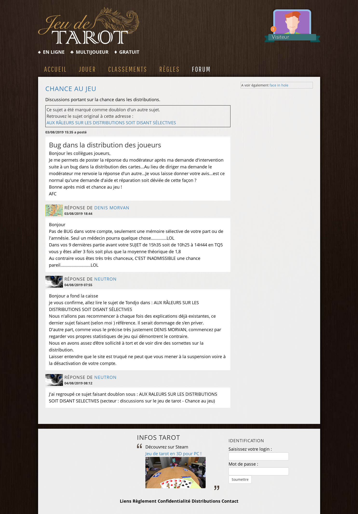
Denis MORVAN (111, 208)
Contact (230, 501)
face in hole (279, 85)
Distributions (206, 501)
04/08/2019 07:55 (78, 285)
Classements (127, 69)
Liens (125, 501)
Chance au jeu (70, 88)
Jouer (87, 69)
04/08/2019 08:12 (78, 383)
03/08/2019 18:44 (78, 213)
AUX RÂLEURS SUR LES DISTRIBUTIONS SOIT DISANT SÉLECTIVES (111, 122)
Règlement (144, 501)
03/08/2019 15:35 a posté (66, 132)
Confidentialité (174, 501)
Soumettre (240, 479)
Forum (201, 69)
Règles (169, 69)
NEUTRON (105, 279)
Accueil (55, 69)
